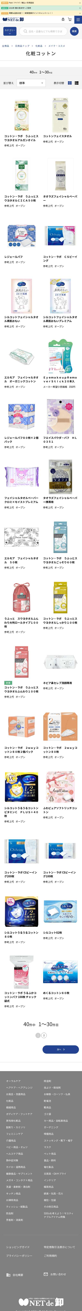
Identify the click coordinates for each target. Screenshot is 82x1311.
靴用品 (47, 1107)
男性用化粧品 (13, 1120)
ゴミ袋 (47, 1114)
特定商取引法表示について (59, 1247)
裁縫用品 (11, 1107)
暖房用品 (48, 1186)
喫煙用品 (48, 1133)
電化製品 (48, 1167)
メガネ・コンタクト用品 (19, 1180)
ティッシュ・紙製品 (16, 1206)
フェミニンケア (14, 1133)
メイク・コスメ (56, 45)
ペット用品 (50, 1153)
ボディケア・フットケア (19, 1114)
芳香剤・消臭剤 (14, 1220)
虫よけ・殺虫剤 (52, 1087)
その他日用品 (51, 1206)
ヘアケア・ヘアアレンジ (19, 1087)
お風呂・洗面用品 (15, 1094)
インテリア (50, 1180)
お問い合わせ (58, 1274)
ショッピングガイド (18, 1247)
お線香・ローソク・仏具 (57, 1094)
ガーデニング (51, 1127)
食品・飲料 (50, 1160)
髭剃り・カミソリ (15, 1127)
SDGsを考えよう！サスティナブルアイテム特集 (59, 1215)
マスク (47, 1147)
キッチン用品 (13, 1193)
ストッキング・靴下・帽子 (58, 1140)
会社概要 (18, 1275)
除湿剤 (47, 1081)
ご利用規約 (50, 1256)
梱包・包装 (50, 1200)
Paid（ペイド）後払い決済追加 (21, 2)
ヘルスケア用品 (14, 1153)
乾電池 (47, 1100)
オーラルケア (13, 1081)
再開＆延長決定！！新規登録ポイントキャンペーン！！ (31, 13)
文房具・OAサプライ (55, 1173)
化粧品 (39, 45)
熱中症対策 (12, 1160)
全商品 (5, 45)
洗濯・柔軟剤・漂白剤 (18, 1186)
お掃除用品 (12, 1200)
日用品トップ (22, 45)
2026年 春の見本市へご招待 (20, 8)
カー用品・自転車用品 (56, 1120)
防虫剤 (9, 1213)
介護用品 (11, 1140)
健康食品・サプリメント (19, 1173)
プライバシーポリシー (19, 1256)
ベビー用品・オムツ (17, 1147)
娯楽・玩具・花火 (53, 1193)
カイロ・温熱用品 (15, 1167)
